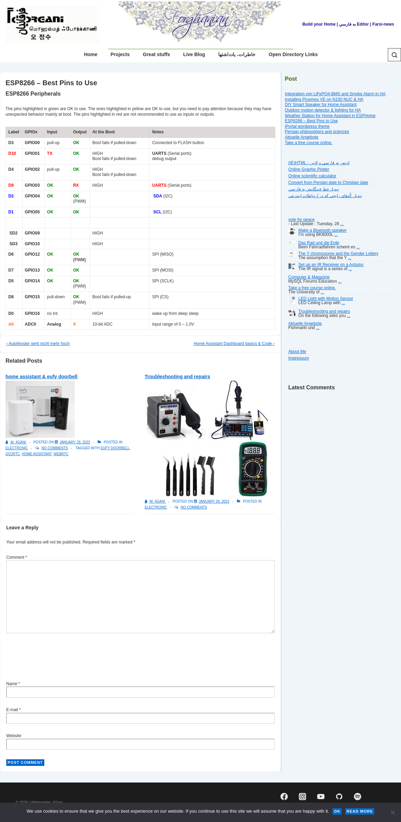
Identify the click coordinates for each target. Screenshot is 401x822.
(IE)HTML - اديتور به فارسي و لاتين (319, 162)
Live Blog (194, 54)
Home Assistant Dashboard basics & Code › (234, 343)
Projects (120, 54)
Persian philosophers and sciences (317, 131)
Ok (337, 811)
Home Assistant (37, 454)
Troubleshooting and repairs (177, 376)
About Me (297, 351)
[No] (392, 812)
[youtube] (321, 796)
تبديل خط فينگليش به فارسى (313, 189)
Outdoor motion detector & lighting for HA (323, 110)
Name (11, 683)
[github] (339, 796)
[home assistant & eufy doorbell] (75, 442)
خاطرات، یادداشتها (237, 54)
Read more (360, 811)
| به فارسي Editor (352, 24)
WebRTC (61, 454)
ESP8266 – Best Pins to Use (311, 120)
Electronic (17, 448)
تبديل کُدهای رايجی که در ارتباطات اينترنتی (325, 195)
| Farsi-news (382, 24)
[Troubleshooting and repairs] (214, 501)
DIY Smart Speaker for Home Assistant (321, 104)
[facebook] (284, 796)
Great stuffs (156, 54)
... (342, 223)
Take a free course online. (308, 142)
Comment (16, 557)
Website (13, 735)
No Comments (55, 448)
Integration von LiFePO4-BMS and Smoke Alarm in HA (335, 93)
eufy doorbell (115, 448)
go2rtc (13, 454)
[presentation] (59, 658)
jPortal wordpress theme (307, 126)
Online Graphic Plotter (308, 169)
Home (90, 54)
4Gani (58, 802)
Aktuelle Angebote (302, 137)
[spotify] (357, 796)
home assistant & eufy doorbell (42, 376)
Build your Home (319, 24)
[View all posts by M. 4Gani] (16, 442)
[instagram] (302, 796)
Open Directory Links (293, 54)
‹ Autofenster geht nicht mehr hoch (38, 343)
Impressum (298, 358)
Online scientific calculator (312, 176)
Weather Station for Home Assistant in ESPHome (330, 115)
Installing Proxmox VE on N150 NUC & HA (324, 99)
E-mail (12, 709)
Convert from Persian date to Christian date (328, 182)
